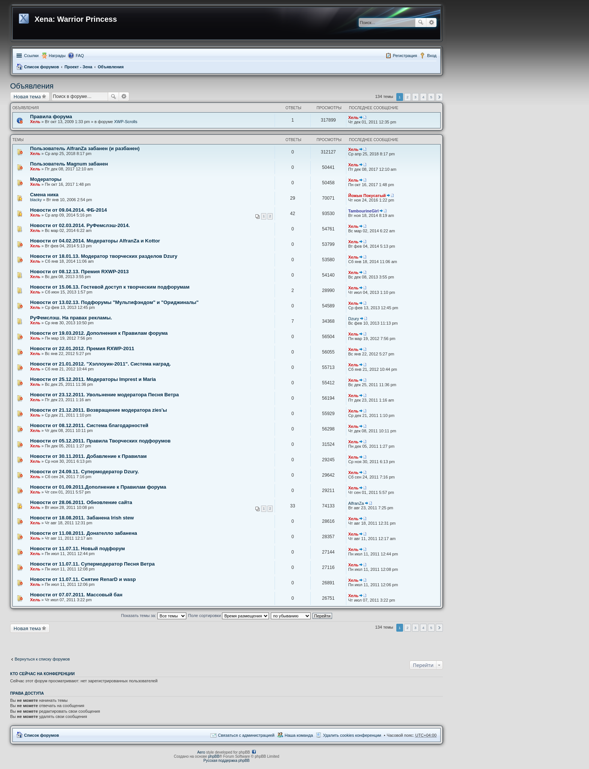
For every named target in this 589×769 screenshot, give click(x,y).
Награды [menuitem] (57, 55)
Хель (35, 121)
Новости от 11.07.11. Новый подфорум (77, 548)
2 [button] (407, 97)
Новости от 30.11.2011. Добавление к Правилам (88, 456)
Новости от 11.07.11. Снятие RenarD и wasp (83, 579)
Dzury (353, 318)
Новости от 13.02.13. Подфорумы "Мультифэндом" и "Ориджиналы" (114, 302)
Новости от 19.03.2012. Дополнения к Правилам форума (99, 333)
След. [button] (439, 97)
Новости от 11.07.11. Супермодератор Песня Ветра (92, 564)
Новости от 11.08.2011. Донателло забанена (83, 533)
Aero (201, 752)
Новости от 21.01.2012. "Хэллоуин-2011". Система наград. (100, 364)
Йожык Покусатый (367, 195)
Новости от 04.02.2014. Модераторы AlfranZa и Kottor (95, 241)
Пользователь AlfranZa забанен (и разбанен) (85, 148)
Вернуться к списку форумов (42, 659)
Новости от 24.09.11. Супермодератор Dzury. (84, 471)
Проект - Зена (78, 67)
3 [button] (415, 97)
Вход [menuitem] (431, 55)
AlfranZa (356, 503)
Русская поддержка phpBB (226, 760)
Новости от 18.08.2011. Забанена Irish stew (82, 518)
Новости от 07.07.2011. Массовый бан (76, 594)
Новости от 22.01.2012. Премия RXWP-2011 (82, 348)
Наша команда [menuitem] (299, 735)
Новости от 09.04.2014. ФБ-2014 (68, 210)
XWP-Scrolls (125, 121)
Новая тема (27, 96)
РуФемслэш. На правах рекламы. (71, 318)
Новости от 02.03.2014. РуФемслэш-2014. (80, 225)
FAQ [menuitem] (80, 55)
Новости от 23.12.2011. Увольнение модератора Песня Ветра (104, 394)
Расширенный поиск (431, 22)
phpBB (213, 756)
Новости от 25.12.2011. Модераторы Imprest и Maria (93, 379)
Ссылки (31, 55)
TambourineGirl (363, 211)
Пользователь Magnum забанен (69, 164)
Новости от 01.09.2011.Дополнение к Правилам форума (98, 487)
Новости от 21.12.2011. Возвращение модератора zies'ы (98, 410)
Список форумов (41, 67)
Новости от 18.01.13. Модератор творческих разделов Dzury (103, 256)
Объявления (111, 67)
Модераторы (46, 179)
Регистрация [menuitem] (405, 55)
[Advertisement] (70, 642)
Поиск (420, 22)
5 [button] (431, 97)
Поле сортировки (228, 615)
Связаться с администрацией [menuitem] (246, 735)
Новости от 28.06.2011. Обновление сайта (81, 502)
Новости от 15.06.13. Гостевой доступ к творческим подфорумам (109, 287)
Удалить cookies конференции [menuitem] (352, 735)
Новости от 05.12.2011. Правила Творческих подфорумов (100, 441)
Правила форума (51, 116)
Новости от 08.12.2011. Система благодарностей (89, 425)
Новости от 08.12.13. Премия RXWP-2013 (79, 271)
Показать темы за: (153, 615)
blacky (36, 199)
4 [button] (423, 97)
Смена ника (44, 194)
